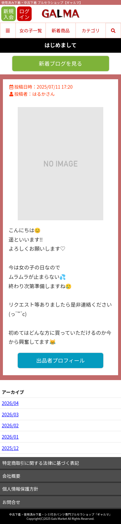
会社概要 (11, 476)
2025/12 (10, 448)
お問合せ (11, 502)
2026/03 (10, 414)
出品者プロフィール (60, 360)
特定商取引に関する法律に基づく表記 (40, 463)
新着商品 (61, 30)
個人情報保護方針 (20, 489)
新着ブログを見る (60, 63)
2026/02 (10, 425)
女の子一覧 (30, 30)
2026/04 (10, 403)
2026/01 (10, 436)
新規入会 (8, 14)
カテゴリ (91, 30)
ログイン (24, 14)
